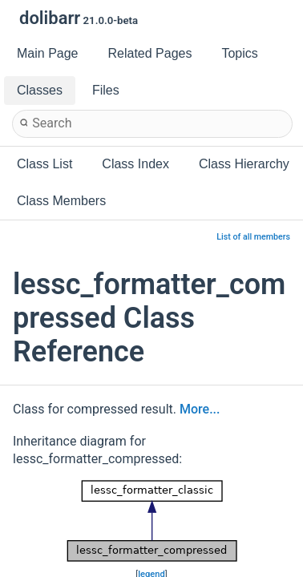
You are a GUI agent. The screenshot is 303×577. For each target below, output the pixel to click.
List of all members (253, 237)
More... (200, 409)
